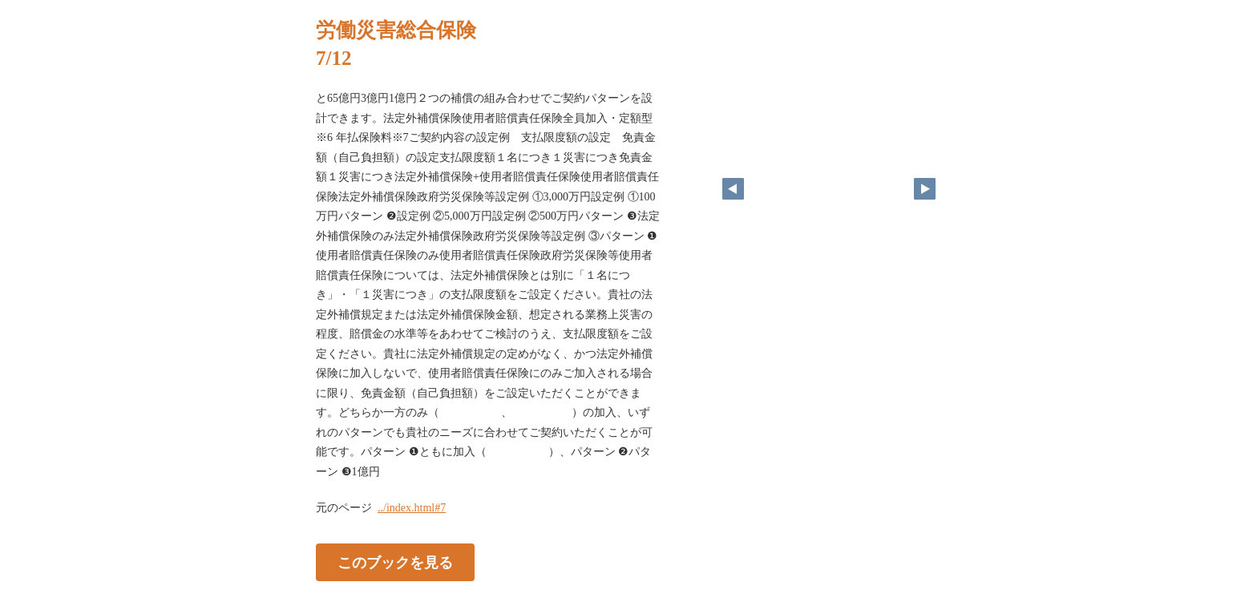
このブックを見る (395, 563)
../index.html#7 (412, 508)
